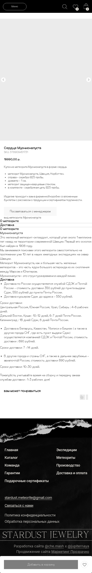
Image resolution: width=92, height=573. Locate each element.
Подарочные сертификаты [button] (27, 481)
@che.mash (54, 546)
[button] (19, 505)
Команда (12, 465)
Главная (11, 450)
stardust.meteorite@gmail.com (28, 498)
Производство (68, 465)
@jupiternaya (78, 546)
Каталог (11, 457)
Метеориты (65, 457)
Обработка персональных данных (32, 521)
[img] (75, 6)
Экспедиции (66, 450)
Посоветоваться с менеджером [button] (30, 211)
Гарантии (12, 473)
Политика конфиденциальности (30, 515)
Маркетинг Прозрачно (70, 552)
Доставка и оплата (71, 473)
